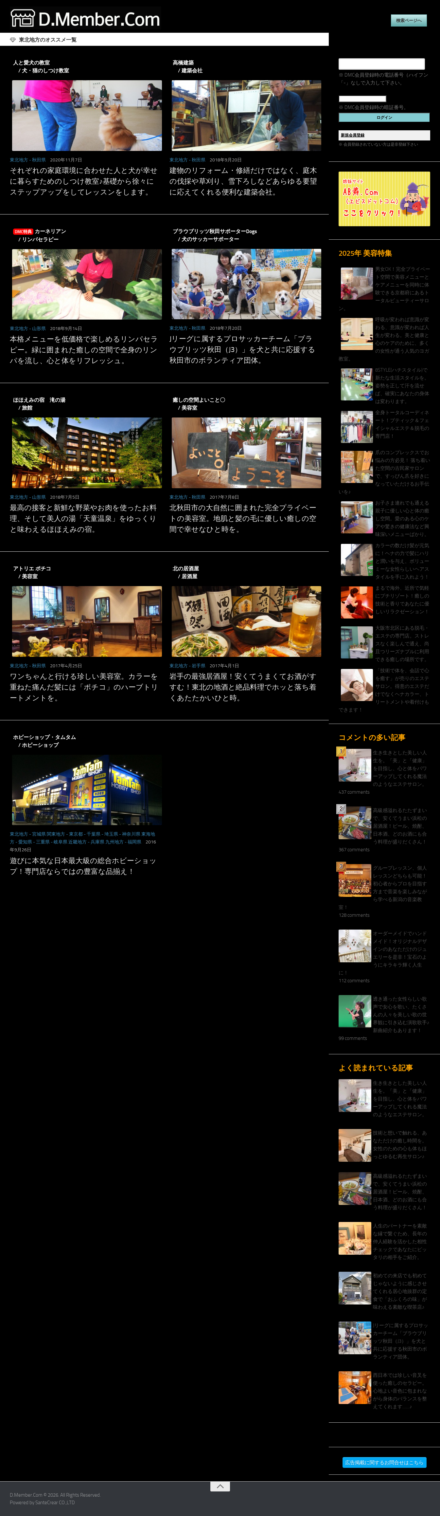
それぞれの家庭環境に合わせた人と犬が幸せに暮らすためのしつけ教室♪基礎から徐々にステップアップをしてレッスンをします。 (84, 181)
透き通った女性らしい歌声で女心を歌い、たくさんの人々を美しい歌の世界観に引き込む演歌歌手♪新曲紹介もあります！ (401, 1014)
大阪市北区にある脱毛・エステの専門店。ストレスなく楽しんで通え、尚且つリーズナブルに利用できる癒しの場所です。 (402, 643)
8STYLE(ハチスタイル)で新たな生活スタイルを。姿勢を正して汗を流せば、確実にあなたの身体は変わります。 (402, 385)
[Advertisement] (164, 949)
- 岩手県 (197, 666)
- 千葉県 (92, 834)
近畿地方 (77, 842)
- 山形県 (37, 328)
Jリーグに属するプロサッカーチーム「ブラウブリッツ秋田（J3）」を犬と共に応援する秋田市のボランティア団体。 (242, 350)
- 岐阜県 (59, 842)
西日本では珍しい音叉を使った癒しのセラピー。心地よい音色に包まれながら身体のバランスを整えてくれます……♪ (400, 1391)
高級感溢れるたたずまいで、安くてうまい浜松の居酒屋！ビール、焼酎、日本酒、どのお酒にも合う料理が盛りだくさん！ (400, 826)
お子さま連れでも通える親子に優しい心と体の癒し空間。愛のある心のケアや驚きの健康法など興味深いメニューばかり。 (402, 518)
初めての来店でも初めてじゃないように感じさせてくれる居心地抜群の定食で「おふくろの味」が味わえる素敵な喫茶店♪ (400, 1291)
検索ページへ (409, 20)
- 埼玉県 (109, 834)
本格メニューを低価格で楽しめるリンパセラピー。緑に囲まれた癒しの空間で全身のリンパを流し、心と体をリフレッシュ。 (84, 350)
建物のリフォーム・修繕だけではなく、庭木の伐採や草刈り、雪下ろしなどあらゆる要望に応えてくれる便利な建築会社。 (243, 181)
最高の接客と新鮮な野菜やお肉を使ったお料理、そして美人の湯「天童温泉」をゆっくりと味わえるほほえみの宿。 (83, 519)
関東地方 (56, 834)
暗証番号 (348, 91)
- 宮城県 (37, 834)
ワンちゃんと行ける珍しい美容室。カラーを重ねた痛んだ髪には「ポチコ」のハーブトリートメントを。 (84, 687)
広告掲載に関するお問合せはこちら (384, 1463)
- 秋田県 (37, 160)
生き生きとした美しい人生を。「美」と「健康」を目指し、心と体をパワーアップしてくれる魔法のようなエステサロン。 (400, 768)
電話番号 (348, 54)
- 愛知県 (23, 842)
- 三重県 (41, 842)
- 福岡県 (133, 842)
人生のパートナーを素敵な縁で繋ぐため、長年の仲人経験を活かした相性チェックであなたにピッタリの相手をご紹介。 (400, 1241)
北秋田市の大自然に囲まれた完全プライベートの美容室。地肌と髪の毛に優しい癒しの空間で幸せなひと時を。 (242, 519)
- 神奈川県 (129, 834)
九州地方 (114, 842)
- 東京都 (74, 834)
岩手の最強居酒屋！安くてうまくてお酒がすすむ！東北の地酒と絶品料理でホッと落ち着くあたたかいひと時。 (243, 687)
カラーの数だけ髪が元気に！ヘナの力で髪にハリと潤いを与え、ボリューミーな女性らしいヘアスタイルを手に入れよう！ (402, 561)
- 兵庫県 (96, 842)
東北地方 (19, 160)
